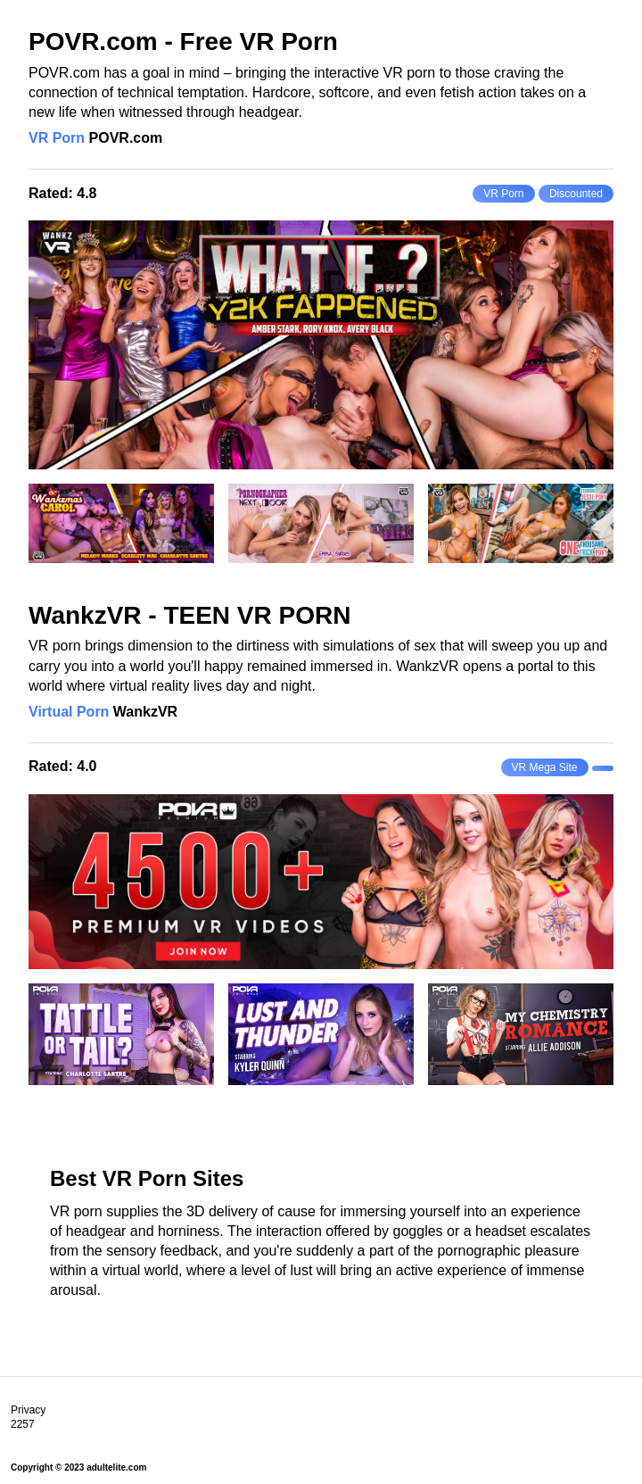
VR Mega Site (545, 767)
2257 (23, 1424)
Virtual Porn (69, 711)
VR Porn (57, 137)
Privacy (28, 1410)
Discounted (576, 193)
